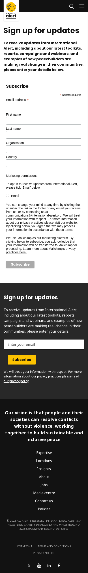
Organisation (15, 143)
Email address (17, 100)
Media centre (44, 492)
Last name (13, 128)
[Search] (71, 5)
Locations (44, 460)
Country (11, 157)
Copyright (24, 546)
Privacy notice (44, 553)
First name (13, 114)
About (44, 476)
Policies (44, 508)
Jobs (44, 484)
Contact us (44, 500)
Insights (44, 468)
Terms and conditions (54, 546)
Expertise (44, 452)
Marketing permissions (21, 175)
